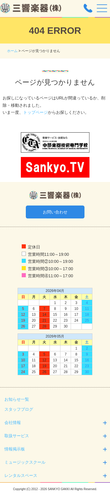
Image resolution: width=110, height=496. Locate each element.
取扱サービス (56, 436)
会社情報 (56, 422)
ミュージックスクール (56, 462)
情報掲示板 (56, 449)
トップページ (35, 112)
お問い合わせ (55, 212)
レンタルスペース (56, 475)
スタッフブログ (18, 409)
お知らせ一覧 (16, 399)
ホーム (12, 51)
